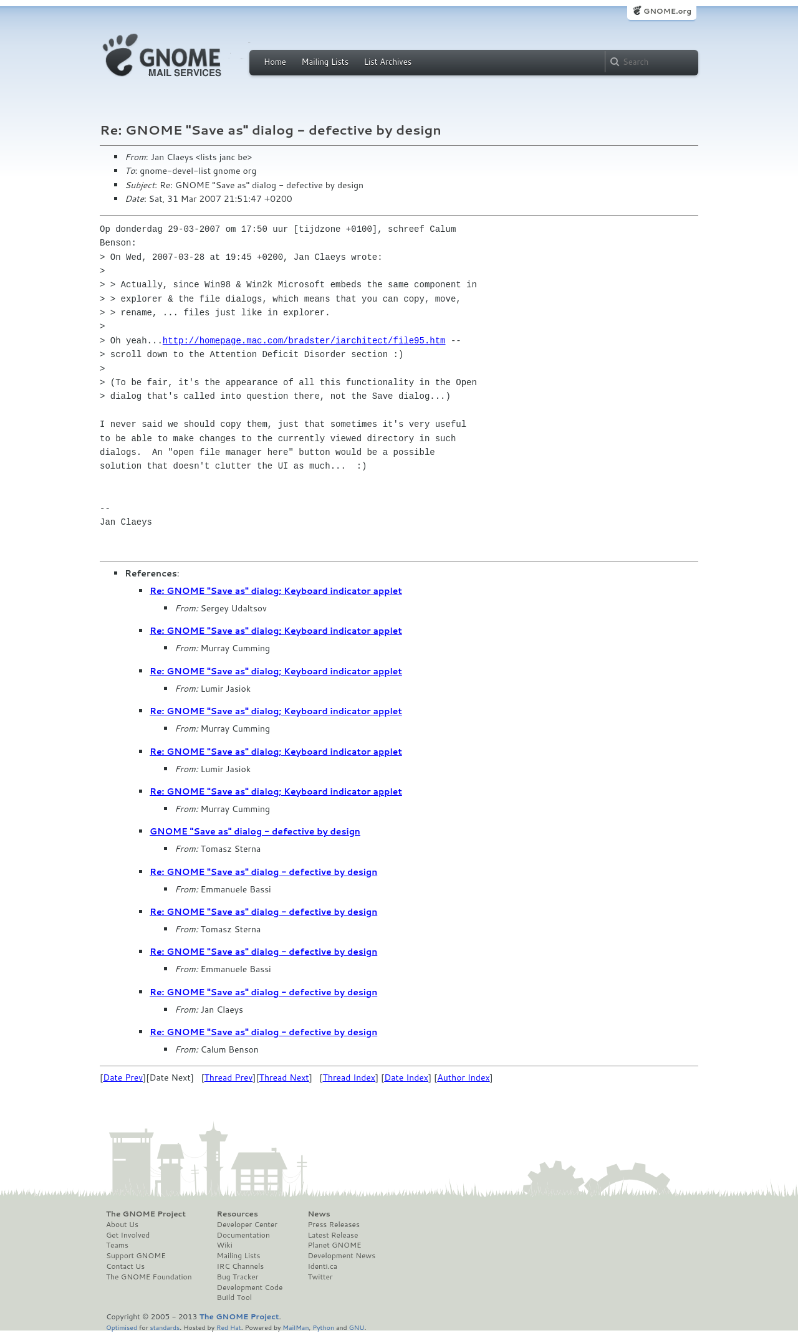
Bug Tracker (238, 1277)
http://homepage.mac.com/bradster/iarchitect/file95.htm (304, 340)
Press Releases (333, 1225)
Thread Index (348, 1077)
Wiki (225, 1245)
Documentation (243, 1235)
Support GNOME (136, 1256)
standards (165, 1327)
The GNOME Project (146, 1214)
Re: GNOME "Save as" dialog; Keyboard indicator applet (276, 591)
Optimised (121, 1327)
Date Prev (123, 1077)
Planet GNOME (334, 1245)
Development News (341, 1256)
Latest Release (332, 1235)
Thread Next (284, 1077)
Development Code (250, 1287)
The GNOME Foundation (149, 1277)
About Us (122, 1225)
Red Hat (228, 1327)
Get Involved (128, 1235)
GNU (357, 1327)
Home (275, 61)
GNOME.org (667, 11)
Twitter (319, 1277)
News (318, 1214)
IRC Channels (240, 1266)
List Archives (387, 61)
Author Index (463, 1077)
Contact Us (125, 1266)
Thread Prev (228, 1077)
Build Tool (234, 1297)
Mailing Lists (325, 61)
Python (323, 1327)
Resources (237, 1214)
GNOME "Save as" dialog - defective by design (255, 831)
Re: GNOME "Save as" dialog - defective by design (263, 872)
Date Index (406, 1077)
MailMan (295, 1327)
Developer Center (247, 1225)
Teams (117, 1245)
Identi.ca (322, 1266)
